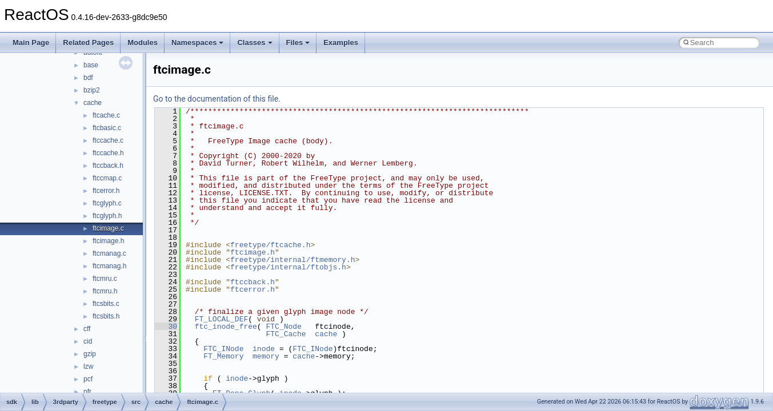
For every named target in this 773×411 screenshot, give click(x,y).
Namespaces (197, 42)
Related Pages (88, 42)
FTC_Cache (286, 334)
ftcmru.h (105, 291)
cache (92, 103)
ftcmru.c (105, 279)
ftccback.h (108, 166)
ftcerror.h (106, 191)
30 (166, 326)
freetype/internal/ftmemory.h (292, 260)
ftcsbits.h (106, 316)
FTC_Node (283, 326)
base (90, 65)
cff (86, 329)
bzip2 (91, 90)
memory (266, 356)
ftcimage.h (108, 241)
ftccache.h (108, 153)
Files (298, 42)
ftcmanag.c (109, 253)
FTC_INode (223, 349)
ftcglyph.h (107, 216)
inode (264, 349)
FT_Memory (223, 356)
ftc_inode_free (226, 326)
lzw (88, 366)
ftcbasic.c (107, 128)
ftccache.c (108, 140)
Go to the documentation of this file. (217, 98)
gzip (89, 354)
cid (87, 341)
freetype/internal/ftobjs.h (288, 267)
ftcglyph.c (107, 203)
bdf (88, 78)
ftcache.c (106, 115)
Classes (254, 42)
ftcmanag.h (109, 266)
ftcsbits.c (106, 304)
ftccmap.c (107, 178)
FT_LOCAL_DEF (222, 319)
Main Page (31, 42)
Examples (340, 42)
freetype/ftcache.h (270, 245)
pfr (87, 392)
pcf (88, 379)
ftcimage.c (108, 228)
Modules (142, 42)
